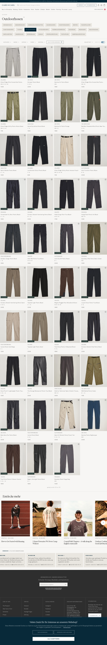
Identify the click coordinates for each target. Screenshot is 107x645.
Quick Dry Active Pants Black (36, 126)
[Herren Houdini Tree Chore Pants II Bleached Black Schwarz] (67, 326)
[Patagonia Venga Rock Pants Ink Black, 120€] (94, 199)
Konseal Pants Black (34, 82)
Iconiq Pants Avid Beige (8, 347)
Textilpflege (65, 34)
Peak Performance (6, 256)
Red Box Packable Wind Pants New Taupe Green (93, 126)
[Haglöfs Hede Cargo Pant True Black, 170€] (67, 199)
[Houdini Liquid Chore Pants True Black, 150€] (94, 287)
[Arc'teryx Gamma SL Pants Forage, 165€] (67, 111)
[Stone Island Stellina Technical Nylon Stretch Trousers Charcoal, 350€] (67, 375)
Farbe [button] (33, 42)
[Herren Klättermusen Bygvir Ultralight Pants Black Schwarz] (40, 459)
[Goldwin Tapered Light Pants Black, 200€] (40, 287)
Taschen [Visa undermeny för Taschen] (37, 9)
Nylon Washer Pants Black (8, 170)
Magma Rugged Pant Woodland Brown (66, 302)
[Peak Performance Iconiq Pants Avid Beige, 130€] (13, 331)
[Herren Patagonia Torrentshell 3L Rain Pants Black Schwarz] (13, 194)
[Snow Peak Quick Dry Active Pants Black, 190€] (40, 111)
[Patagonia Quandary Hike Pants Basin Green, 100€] (94, 243)
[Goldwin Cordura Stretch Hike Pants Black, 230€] (94, 331)
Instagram (48, 606)
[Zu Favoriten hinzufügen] (24, 47)
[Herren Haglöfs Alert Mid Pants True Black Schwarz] (40, 238)
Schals (41, 34)
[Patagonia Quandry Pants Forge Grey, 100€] (67, 464)
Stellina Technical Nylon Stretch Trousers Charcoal (67, 391)
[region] (53, 560)
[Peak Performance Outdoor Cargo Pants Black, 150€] (13, 243)
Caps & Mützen (7, 34)
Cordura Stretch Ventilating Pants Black (40, 214)
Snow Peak (30, 124)
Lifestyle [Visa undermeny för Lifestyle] (42, 9)
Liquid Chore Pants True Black (90, 302)
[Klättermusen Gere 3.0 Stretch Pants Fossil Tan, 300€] (67, 419)
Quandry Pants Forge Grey (62, 479)
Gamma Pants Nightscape (89, 435)
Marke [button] (16, 42)
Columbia (3, 79)
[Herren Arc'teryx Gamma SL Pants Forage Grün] (67, 106)
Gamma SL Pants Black (62, 82)
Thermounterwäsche (58, 29)
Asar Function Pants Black (89, 170)
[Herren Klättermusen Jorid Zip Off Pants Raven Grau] (67, 238)
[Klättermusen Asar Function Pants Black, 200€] (94, 155)
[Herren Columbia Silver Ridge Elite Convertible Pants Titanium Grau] (13, 62)
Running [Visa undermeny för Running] (58, 9)
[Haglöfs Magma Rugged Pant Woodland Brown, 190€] (67, 287)
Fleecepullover (86, 25)
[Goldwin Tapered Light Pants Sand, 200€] (40, 331)
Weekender (82, 29)
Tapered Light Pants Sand (35, 347)
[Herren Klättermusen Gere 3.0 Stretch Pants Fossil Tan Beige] (67, 414)
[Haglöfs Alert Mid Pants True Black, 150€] (40, 243)
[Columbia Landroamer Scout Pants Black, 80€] (40, 155)
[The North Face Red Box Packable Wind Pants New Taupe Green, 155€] (94, 111)
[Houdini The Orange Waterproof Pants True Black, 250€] (40, 375)
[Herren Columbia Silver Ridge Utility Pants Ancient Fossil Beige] (67, 150)
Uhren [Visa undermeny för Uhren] (32, 9)
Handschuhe (19, 34)
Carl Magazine (98, 9)
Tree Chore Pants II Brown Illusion (11, 479)
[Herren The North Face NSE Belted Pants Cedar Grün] (94, 370)
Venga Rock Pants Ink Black (89, 214)
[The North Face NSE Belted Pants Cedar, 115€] (94, 375)
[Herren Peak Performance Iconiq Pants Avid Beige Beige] (13, 326)
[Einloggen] (98, 5)
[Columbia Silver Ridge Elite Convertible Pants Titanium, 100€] (13, 67)
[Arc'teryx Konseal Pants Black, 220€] (40, 67)
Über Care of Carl (7, 609)
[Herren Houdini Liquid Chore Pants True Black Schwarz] (94, 282)
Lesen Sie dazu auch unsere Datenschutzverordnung (53, 589)
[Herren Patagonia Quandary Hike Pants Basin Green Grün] (94, 238)
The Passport (6, 606)
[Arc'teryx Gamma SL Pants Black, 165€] (67, 67)
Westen (75, 25)
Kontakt (26, 609)
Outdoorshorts (43, 29)
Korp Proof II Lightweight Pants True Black (11, 391)
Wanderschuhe (20, 25)
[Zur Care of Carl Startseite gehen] (8, 5)
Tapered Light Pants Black (35, 302)
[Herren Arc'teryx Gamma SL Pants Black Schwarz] (67, 62)
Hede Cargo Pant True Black (63, 214)
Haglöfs (57, 212)
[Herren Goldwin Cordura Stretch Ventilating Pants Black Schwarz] (40, 194)
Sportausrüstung (52, 34)
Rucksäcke (72, 29)
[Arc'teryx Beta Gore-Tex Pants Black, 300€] (13, 419)
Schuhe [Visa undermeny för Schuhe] (20, 9)
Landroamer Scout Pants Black (37, 170)
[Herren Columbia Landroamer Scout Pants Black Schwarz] (40, 150)
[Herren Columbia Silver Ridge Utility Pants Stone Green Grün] (13, 106)
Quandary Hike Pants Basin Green (91, 258)
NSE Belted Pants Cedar (88, 391)
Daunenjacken (51, 25)
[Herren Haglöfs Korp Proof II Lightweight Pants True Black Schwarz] (13, 370)
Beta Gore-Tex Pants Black (9, 435)
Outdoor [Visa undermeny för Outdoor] (53, 9)
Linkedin (47, 614)
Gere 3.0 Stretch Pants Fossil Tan (65, 435)
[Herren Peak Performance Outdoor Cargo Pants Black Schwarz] (13, 238)
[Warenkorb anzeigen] (104, 5)
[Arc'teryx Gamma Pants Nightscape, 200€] (94, 419)
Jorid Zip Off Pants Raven (62, 258)
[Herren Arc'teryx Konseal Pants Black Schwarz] (40, 62)
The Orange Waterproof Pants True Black (40, 391)
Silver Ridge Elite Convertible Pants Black (92, 82)
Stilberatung (91, 5)
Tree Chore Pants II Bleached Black (65, 347)
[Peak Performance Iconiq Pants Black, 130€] (40, 419)
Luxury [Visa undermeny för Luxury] (70, 9)
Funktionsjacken (64, 25)
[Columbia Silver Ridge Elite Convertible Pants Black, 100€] (94, 67)
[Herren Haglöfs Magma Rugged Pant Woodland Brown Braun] (67, 282)
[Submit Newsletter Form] (65, 584)
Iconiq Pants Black (33, 435)
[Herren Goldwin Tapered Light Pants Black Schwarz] (40, 282)
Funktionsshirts (8, 29)
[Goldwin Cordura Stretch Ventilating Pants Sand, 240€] (13, 287)
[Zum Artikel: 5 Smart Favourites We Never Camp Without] (47, 523)
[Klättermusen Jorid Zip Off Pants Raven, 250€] (67, 243)
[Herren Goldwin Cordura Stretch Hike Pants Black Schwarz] (94, 326)
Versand (26, 606)
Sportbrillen (31, 34)
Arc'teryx (30, 79)
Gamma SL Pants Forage (62, 126)
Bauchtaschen (93, 29)
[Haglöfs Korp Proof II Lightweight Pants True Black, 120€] (13, 375)
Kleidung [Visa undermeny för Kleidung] (15, 9)
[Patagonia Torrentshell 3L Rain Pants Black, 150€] (13, 199)
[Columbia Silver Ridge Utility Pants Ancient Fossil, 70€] (67, 155)
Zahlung (26, 614)
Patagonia (3, 212)
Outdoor (4, 14)
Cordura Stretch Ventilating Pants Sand (12, 302)
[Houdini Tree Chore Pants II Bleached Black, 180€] (67, 331)
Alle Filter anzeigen (55, 42)
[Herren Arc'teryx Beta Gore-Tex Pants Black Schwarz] (13, 414)
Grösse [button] (25, 42)
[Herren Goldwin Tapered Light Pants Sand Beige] (40, 326)
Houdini (83, 300)
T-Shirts (19, 29)
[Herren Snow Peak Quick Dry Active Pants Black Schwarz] (40, 106)
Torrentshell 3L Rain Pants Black (10, 214)
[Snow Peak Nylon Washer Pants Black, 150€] (13, 155)
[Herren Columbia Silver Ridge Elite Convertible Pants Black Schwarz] (94, 62)
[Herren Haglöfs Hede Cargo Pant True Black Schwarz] (67, 194)
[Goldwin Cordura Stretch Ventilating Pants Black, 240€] (40, 199)
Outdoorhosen (30, 29)
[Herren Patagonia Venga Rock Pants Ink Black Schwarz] (94, 194)
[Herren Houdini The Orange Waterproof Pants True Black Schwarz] (40, 370)
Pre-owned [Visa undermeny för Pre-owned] (64, 9)
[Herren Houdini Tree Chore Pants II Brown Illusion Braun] (13, 459)
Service (80, 5)
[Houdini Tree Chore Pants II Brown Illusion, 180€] (13, 464)
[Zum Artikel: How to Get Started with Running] (15, 523)
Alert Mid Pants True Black (36, 258)
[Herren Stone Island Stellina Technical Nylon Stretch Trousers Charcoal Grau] (67, 370)
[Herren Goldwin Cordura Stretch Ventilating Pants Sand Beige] (13, 282)
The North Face (85, 124)
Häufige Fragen (28, 611)
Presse (4, 614)
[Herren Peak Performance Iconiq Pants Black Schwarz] (40, 414)
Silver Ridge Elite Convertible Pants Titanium (11, 82)
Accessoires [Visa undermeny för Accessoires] (26, 9)
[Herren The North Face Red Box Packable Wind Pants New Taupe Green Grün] (94, 106)
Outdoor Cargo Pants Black (9, 258)
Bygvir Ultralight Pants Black (36, 479)
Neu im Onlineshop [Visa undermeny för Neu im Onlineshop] (7, 9)
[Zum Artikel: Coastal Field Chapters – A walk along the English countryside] (78, 523)
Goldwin (30, 212)
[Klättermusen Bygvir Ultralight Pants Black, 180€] (40, 464)
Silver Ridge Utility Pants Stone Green (12, 126)
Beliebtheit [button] (89, 42)
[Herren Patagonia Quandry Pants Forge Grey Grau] (67, 459)
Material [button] (41, 42)
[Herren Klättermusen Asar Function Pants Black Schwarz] (94, 150)
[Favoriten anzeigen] (101, 5)
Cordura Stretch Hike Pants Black (91, 347)
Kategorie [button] (7, 42)
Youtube (47, 611)
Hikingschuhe (7, 25)
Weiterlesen (67, 627)
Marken (48, 9)
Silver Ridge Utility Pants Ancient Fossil (66, 170)
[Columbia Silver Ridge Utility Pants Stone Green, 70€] (13, 111)
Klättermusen (85, 168)
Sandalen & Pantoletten (35, 25)
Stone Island (58, 388)
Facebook (48, 609)
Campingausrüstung (78, 34)
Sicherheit (5, 611)
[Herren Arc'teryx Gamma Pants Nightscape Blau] (94, 414)
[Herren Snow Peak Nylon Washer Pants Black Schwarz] (13, 150)
